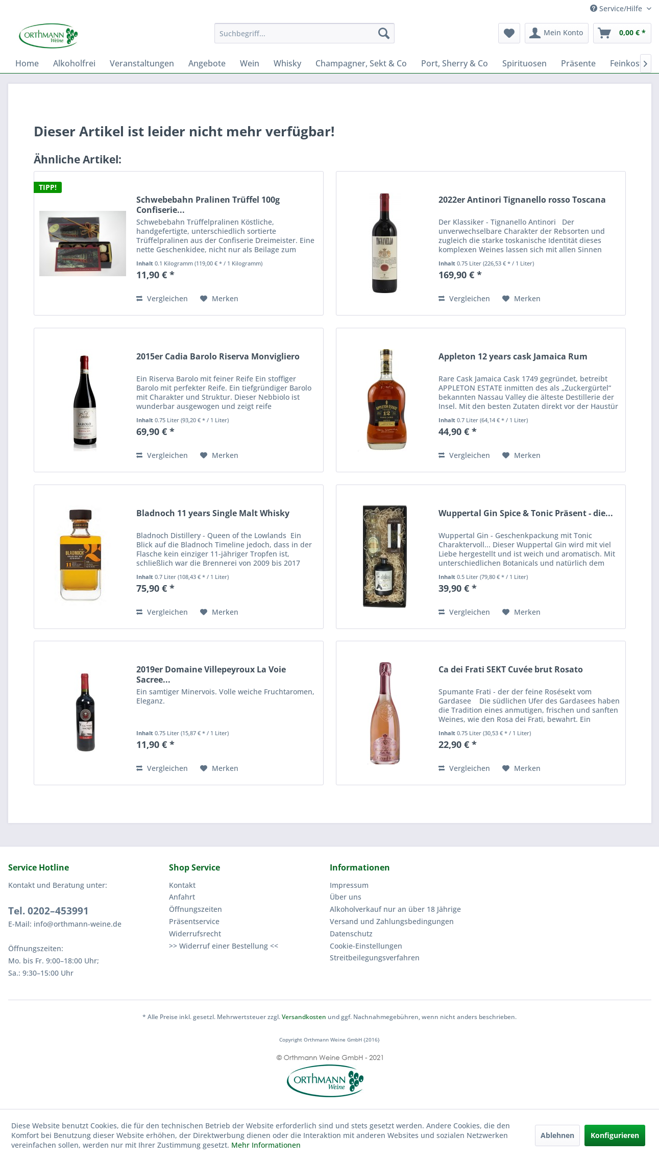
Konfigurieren (615, 1135)
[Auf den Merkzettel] (219, 299)
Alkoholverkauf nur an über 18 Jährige (395, 909)
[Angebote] (207, 63)
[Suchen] (384, 33)
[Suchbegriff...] (304, 33)
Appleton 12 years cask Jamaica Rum (513, 356)
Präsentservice (194, 921)
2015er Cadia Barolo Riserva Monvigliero (218, 356)
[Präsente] (578, 63)
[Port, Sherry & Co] (454, 63)
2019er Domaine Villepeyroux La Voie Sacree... (211, 674)
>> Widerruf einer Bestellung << (223, 946)
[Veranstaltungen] (142, 63)
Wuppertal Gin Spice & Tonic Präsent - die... (525, 513)
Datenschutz (351, 933)
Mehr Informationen (266, 1145)
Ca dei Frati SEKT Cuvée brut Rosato (510, 669)
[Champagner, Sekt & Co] (361, 63)
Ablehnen (557, 1135)
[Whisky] (287, 63)
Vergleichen (162, 298)
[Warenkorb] (622, 33)
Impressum (349, 885)
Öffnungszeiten (195, 909)
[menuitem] (304, 33)
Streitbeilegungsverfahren (375, 957)
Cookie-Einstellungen (366, 946)
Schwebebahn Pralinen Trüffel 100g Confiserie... (208, 205)
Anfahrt (182, 897)
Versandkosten (304, 1016)
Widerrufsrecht (195, 933)
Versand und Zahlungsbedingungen (392, 921)
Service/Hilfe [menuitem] (617, 8)
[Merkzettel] (509, 33)
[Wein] (249, 63)
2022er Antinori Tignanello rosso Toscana (522, 200)
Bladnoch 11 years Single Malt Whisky (212, 513)
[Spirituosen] (524, 63)
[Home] (27, 63)
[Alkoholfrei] (74, 63)
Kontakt (182, 885)
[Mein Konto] (557, 33)
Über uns (345, 897)
